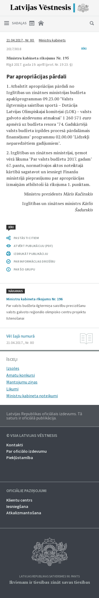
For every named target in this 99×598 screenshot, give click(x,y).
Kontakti (14, 444)
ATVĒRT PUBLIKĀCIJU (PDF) (33, 246)
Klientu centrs (19, 500)
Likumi (12, 388)
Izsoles (12, 368)
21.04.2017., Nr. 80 (20, 40)
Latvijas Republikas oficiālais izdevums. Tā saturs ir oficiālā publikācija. (44, 416)
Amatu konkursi (20, 375)
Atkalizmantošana (23, 512)
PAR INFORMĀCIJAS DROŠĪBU (34, 261)
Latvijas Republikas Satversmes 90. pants (49, 576)
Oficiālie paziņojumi (26, 490)
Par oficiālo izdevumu (26, 451)
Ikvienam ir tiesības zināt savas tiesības (49, 582)
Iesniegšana (17, 506)
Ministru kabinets (52, 40)
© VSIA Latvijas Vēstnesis (31, 435)
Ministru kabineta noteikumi (32, 395)
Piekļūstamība (19, 457)
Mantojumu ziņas (21, 382)
